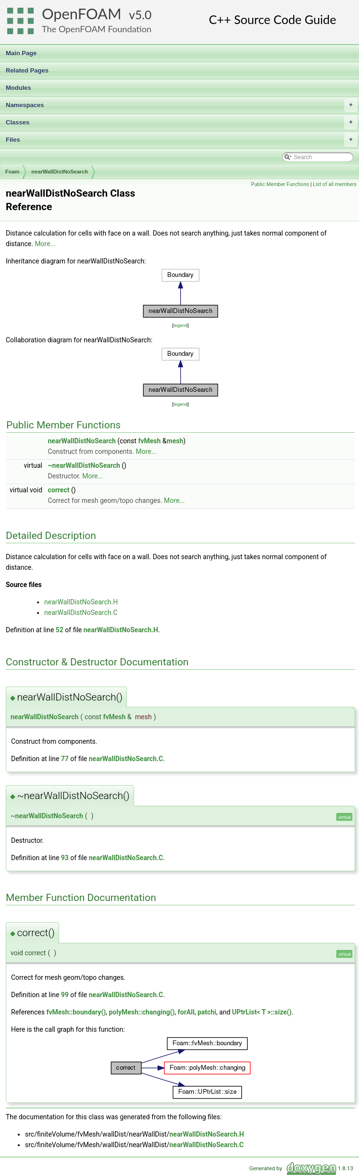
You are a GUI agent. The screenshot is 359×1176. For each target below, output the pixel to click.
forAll (186, 1012)
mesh (175, 441)
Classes (182, 122)
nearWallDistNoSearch (59, 172)
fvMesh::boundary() (76, 1012)
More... (45, 244)
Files (182, 140)
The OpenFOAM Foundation (96, 29)
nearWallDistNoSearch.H (81, 602)
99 (65, 995)
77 (65, 759)
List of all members (335, 184)
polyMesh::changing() (141, 1012)
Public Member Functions (280, 184)
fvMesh (149, 441)
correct (59, 490)
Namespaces (182, 105)
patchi (207, 1012)
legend (180, 325)
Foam (12, 172)
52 (59, 630)
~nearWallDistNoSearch (84, 465)
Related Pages (27, 70)
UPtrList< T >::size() (262, 1012)
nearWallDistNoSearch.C (80, 612)
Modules (18, 87)
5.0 (143, 15)
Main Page (21, 53)
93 (65, 858)
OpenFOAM (82, 14)
